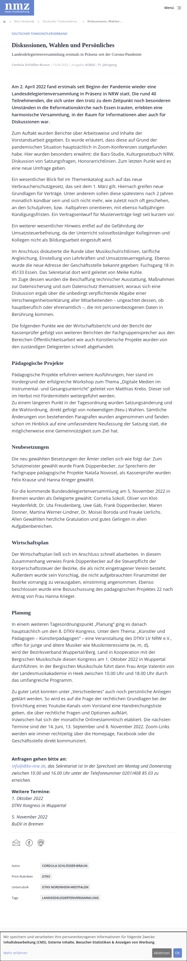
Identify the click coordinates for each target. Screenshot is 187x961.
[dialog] (93, 946)
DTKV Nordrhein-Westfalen (65, 887)
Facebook (29, 843)
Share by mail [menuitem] (16, 843)
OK (177, 953)
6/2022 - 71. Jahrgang (101, 65)
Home (4, 21)
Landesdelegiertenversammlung (70, 898)
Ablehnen (162, 953)
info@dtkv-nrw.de (29, 766)
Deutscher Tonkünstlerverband (61, 21)
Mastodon (40, 843)
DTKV (46, 876)
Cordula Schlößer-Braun (31, 65)
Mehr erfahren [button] (15, 953)
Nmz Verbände (24, 21)
